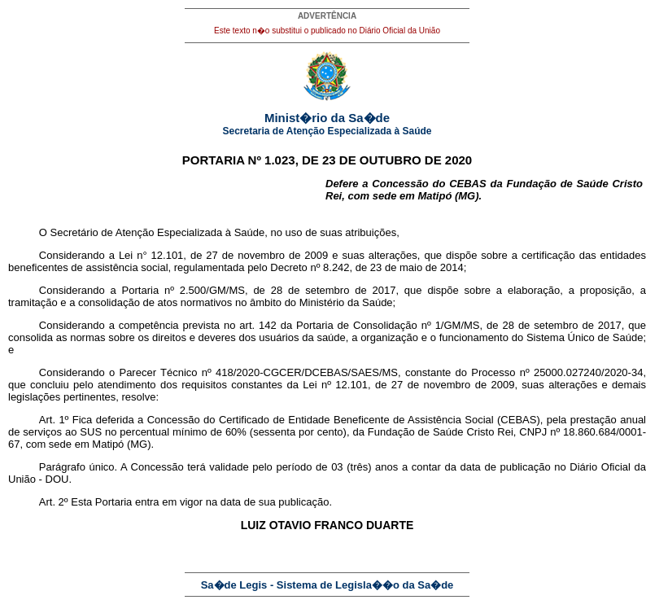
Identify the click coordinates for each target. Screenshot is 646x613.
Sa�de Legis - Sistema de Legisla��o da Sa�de (327, 585)
